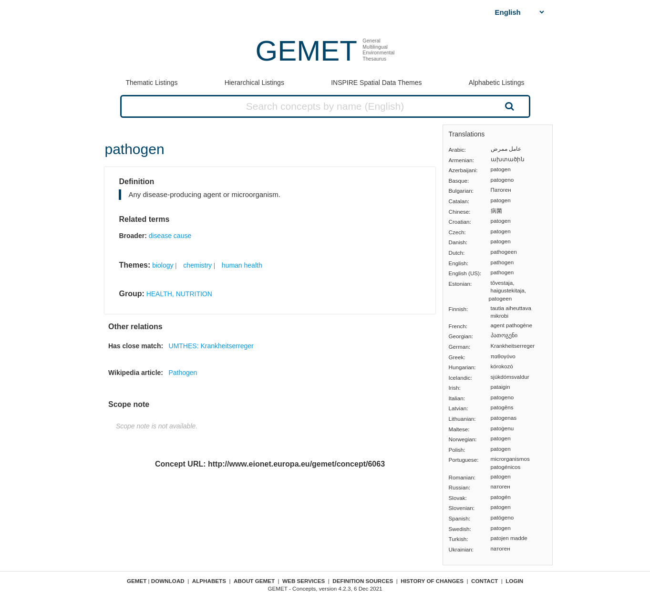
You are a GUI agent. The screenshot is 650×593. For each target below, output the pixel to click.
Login (514, 581)
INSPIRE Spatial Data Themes (376, 82)
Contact (484, 581)
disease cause (170, 235)
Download (168, 581)
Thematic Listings (151, 82)
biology (162, 265)
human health (242, 265)
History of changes (432, 581)
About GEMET (254, 581)
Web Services (303, 581)
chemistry (197, 265)
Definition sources (362, 581)
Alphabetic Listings (497, 82)
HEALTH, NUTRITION (179, 294)
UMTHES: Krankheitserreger (211, 346)
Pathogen (182, 372)
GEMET (306, 51)
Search (508, 106)
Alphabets (209, 581)
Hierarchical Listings (254, 82)
